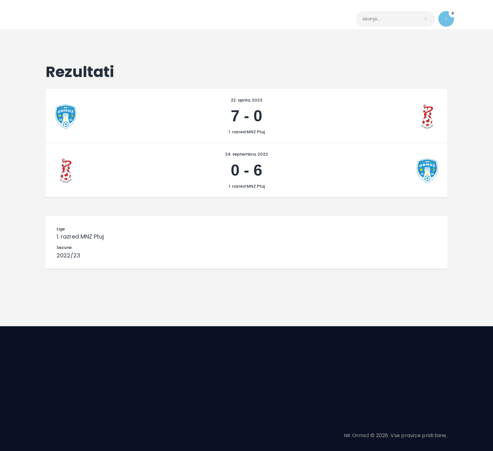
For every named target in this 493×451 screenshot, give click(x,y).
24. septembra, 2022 (246, 154)
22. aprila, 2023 (246, 100)
